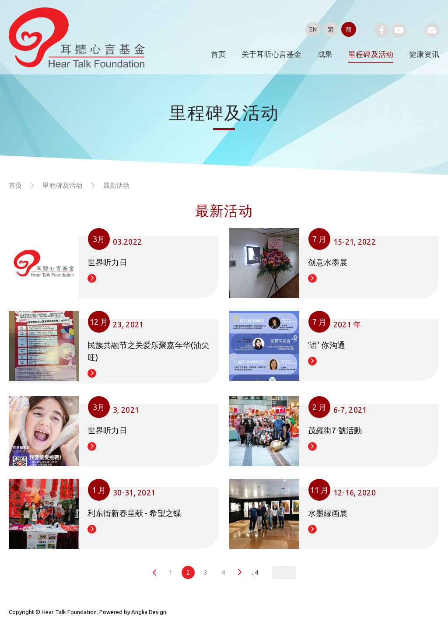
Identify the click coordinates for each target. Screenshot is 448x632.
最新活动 (116, 185)
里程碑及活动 (370, 54)
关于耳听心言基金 (272, 54)
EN (313, 29)
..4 (255, 572)
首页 (218, 54)
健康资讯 (424, 54)
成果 (325, 54)
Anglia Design (148, 612)
